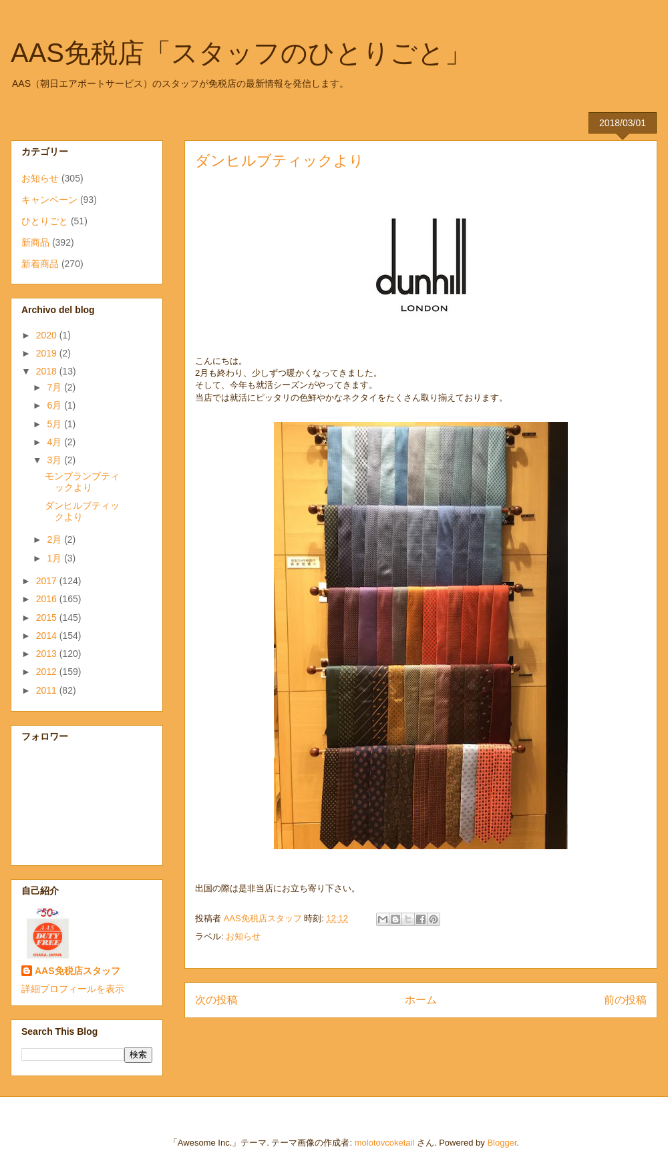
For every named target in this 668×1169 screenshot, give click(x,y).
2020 (47, 335)
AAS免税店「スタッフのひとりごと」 (241, 52)
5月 (55, 424)
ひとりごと (44, 221)
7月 (55, 387)
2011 (47, 690)
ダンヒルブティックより (82, 511)
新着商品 (40, 263)
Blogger (501, 1143)
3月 (55, 460)
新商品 (35, 242)
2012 (47, 671)
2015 (47, 617)
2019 (47, 353)
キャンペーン (49, 199)
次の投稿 (216, 999)
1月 (55, 558)
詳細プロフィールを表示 (72, 988)
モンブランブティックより (82, 482)
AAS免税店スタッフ (77, 970)
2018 (47, 371)
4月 (55, 442)
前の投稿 (625, 999)
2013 (47, 653)
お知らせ (243, 936)
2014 (47, 635)
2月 (55, 539)
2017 (47, 580)
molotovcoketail (385, 1143)
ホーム (421, 999)
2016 (47, 599)
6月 (55, 405)
